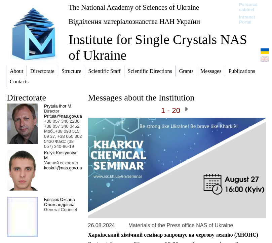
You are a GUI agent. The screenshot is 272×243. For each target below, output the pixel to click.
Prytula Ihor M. (58, 106)
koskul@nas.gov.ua (63, 167)
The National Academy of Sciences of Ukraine (134, 7)
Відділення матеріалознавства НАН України (134, 21)
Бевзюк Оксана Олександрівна (59, 202)
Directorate (26, 98)
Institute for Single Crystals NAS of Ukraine (158, 47)
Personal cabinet (248, 7)
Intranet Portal (247, 19)
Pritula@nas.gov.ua (63, 116)
